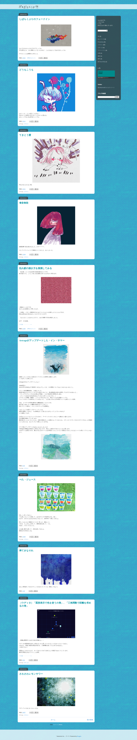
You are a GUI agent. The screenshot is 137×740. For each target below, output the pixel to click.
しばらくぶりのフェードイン (34, 19)
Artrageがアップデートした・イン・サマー (42, 340)
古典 (99, 53)
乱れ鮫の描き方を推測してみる (35, 268)
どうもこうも (26, 69)
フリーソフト (101, 50)
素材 (99, 56)
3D (98, 36)
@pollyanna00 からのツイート (106, 87)
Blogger (79, 736)
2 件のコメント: (31, 328)
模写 (99, 59)
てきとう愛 (25, 135)
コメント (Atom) (57, 724)
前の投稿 (90, 720)
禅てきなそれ (26, 550)
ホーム (53, 720)
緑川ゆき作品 (101, 61)
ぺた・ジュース (27, 479)
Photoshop (101, 42)
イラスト (26, 124)
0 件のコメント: (31, 58)
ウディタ (26, 662)
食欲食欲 (23, 203)
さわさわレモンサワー (31, 674)
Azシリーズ (101, 39)
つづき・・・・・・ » (25, 324)
